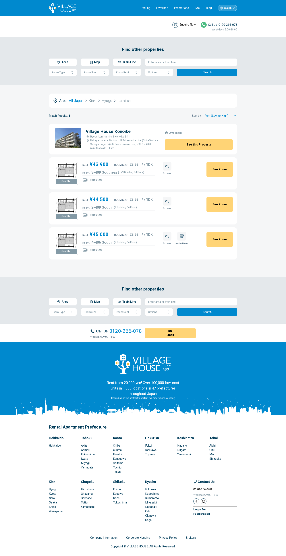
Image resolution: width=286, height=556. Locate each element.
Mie (211, 454)
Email (170, 335)
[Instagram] (203, 501)
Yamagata (87, 467)
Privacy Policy (168, 537)
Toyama (150, 454)
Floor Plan (66, 181)
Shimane (86, 498)
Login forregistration (201, 512)
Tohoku (86, 438)
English (227, 8)
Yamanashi (184, 454)
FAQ (197, 8)
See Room (219, 169)
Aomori (85, 450)
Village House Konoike (108, 131)
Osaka (53, 502)
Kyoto (52, 493)
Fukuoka (150, 489)
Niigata (181, 450)
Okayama (87, 493)
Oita (147, 511)
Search (207, 72)
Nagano (182, 445)
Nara (52, 498)
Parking (145, 8)
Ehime (117, 489)
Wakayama (56, 511)
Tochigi (117, 467)
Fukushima (88, 454)
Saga (148, 520)
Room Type (63, 72)
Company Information (103, 537)
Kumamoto (152, 498)
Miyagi (85, 463)
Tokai (213, 438)
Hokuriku (152, 438)
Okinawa (150, 515)
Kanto (117, 438)
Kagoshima (152, 493)
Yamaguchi (87, 507)
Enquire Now (188, 24)
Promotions (181, 8)
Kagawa (118, 493)
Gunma (117, 450)
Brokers (191, 537)
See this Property (199, 144)
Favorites (162, 8)
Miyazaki (151, 502)
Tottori (85, 502)
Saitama (118, 463)
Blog (209, 8)
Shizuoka (215, 458)
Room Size (95, 72)
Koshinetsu (185, 438)
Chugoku (87, 482)
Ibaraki (117, 454)
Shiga (52, 507)
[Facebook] (196, 501)
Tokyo (117, 472)
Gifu (211, 450)
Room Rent (127, 72)
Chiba (116, 445)
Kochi (116, 498)
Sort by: (197, 115)
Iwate (84, 458)
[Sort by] (220, 116)
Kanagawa (119, 458)
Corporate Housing (138, 537)
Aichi (212, 445)
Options (159, 72)
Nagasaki (151, 507)
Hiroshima (87, 489)
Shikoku (119, 482)
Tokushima (120, 502)
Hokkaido (56, 438)
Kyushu (150, 482)
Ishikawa (150, 450)
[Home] (143, 363)
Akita (84, 445)
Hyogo (53, 489)
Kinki (52, 482)
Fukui (148, 445)
